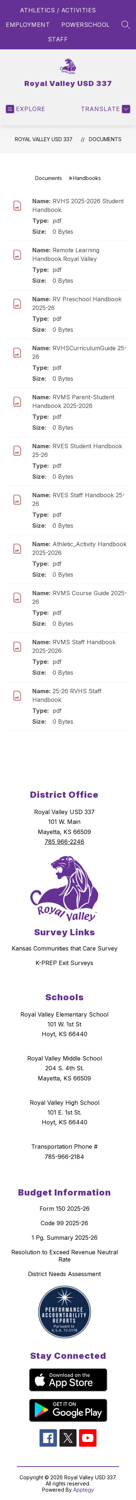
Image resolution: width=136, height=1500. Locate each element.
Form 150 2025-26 (65, 1208)
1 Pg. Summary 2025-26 (65, 1237)
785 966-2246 (64, 841)
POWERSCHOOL (85, 24)
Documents (105, 139)
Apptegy (83, 1490)
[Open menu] (25, 109)
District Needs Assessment (64, 1274)
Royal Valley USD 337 (44, 139)
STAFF (58, 39)
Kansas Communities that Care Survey (65, 948)
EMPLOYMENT (28, 24)
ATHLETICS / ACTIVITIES (58, 10)
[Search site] (125, 24)
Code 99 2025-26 (64, 1223)
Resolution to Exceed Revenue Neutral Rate (64, 1255)
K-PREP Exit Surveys (64, 962)
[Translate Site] (104, 109)
